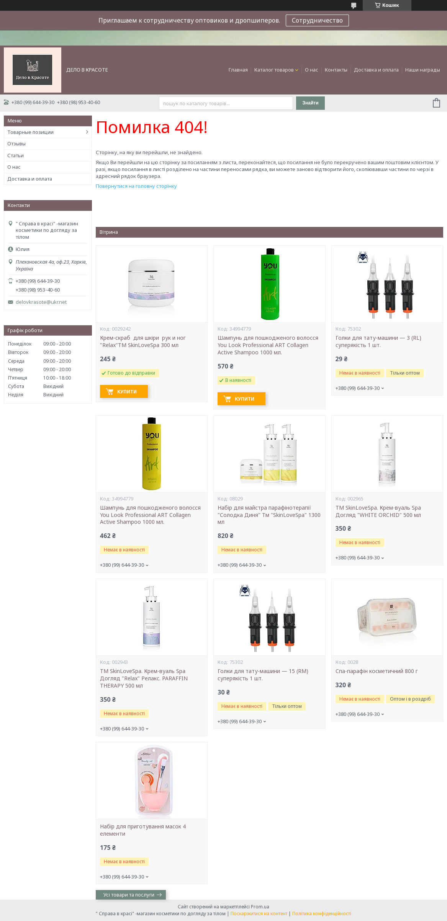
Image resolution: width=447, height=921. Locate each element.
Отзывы (16, 143)
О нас (311, 69)
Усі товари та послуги (128, 894)
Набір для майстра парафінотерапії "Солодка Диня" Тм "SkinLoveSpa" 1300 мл (269, 515)
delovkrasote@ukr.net (41, 302)
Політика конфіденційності (321, 913)
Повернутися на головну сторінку (136, 186)
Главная (238, 69)
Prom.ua (260, 906)
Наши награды (422, 69)
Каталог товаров (274, 69)
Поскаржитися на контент (259, 913)
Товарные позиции (30, 132)
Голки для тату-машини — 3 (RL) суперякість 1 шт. (378, 341)
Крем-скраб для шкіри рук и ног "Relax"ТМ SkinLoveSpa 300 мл (143, 341)
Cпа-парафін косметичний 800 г (377, 671)
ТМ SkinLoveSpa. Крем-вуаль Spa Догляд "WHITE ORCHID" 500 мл (378, 511)
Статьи (15, 155)
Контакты (336, 69)
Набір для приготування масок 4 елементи (143, 830)
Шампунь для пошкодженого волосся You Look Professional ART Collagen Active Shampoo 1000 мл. (268, 345)
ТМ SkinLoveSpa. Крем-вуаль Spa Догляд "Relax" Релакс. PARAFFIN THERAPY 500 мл (144, 678)
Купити (127, 391)
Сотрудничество (317, 20)
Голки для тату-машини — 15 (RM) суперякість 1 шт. (263, 675)
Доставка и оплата (376, 69)
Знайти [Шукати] (310, 103)
